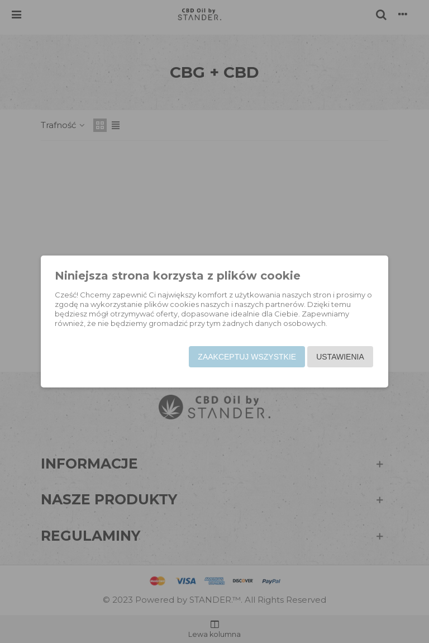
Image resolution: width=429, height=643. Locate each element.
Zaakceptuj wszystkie (245, 356)
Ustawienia (338, 356)
